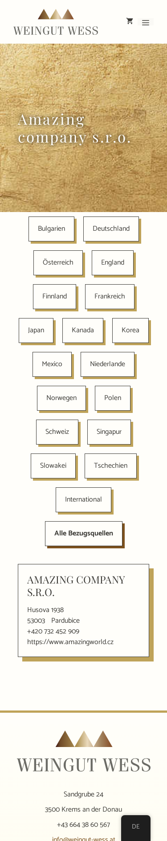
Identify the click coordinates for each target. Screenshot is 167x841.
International (83, 500)
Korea (130, 330)
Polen (112, 398)
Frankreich (109, 296)
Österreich (58, 263)
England (112, 263)
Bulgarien (51, 229)
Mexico (52, 364)
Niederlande (107, 364)
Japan (36, 330)
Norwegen (61, 398)
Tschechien (110, 466)
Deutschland (111, 229)
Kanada (83, 330)
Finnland (54, 296)
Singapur (109, 432)
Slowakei (53, 466)
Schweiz (57, 432)
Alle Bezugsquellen (83, 533)
